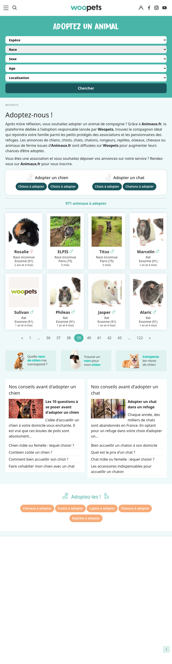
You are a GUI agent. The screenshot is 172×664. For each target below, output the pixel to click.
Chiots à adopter (63, 186)
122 (140, 337)
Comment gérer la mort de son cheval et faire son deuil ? (148, 562)
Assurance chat (18, 611)
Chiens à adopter (31, 186)
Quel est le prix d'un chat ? (113, 452)
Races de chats (18, 563)
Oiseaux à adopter (135, 508)
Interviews (14, 595)
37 (58, 337)
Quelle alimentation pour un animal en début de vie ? (148, 603)
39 (79, 337)
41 (99, 337)
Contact (53, 595)
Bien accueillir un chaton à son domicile (124, 445)
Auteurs (53, 563)
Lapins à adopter (102, 508)
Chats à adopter (107, 186)
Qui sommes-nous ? (63, 556)
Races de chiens (19, 556)
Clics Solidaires (18, 579)
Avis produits (58, 603)
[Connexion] (141, 8)
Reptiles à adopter (86, 518)
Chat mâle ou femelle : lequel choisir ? (122, 459)
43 (120, 337)
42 (109, 337)
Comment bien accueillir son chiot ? (38, 459)
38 (69, 337)
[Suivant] (149, 338)
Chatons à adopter (139, 186)
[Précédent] (22, 338)
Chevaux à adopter (37, 508)
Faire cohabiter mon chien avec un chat (42, 466)
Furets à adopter (70, 508)
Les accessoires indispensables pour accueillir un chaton (121, 469)
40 (89, 337)
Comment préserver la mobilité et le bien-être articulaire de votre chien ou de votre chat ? (147, 623)
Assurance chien (19, 603)
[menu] (6, 8)
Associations (57, 579)
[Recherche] (14, 8)
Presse (52, 587)
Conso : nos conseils (22, 587)
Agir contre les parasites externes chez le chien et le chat (145, 583)
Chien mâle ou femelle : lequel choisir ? (41, 445)
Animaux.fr (31, 163)
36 (48, 337)
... (38, 337)
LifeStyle (13, 571)
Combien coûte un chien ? (30, 452)
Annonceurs (57, 571)
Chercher (86, 88)
